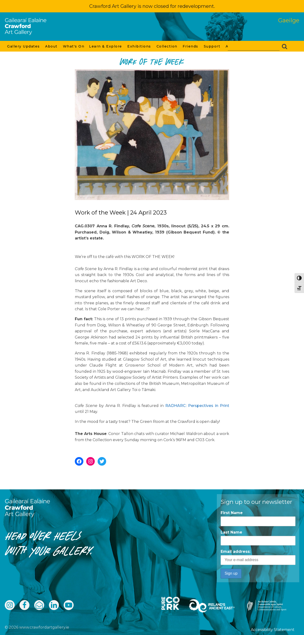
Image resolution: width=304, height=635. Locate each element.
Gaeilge (288, 20)
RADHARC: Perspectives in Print (197, 405)
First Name (232, 513)
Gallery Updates (23, 46)
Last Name (231, 532)
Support (212, 46)
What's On (74, 46)
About (51, 46)
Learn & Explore (106, 46)
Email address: (258, 557)
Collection (167, 46)
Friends (191, 46)
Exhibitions (139, 46)
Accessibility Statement (272, 629)
